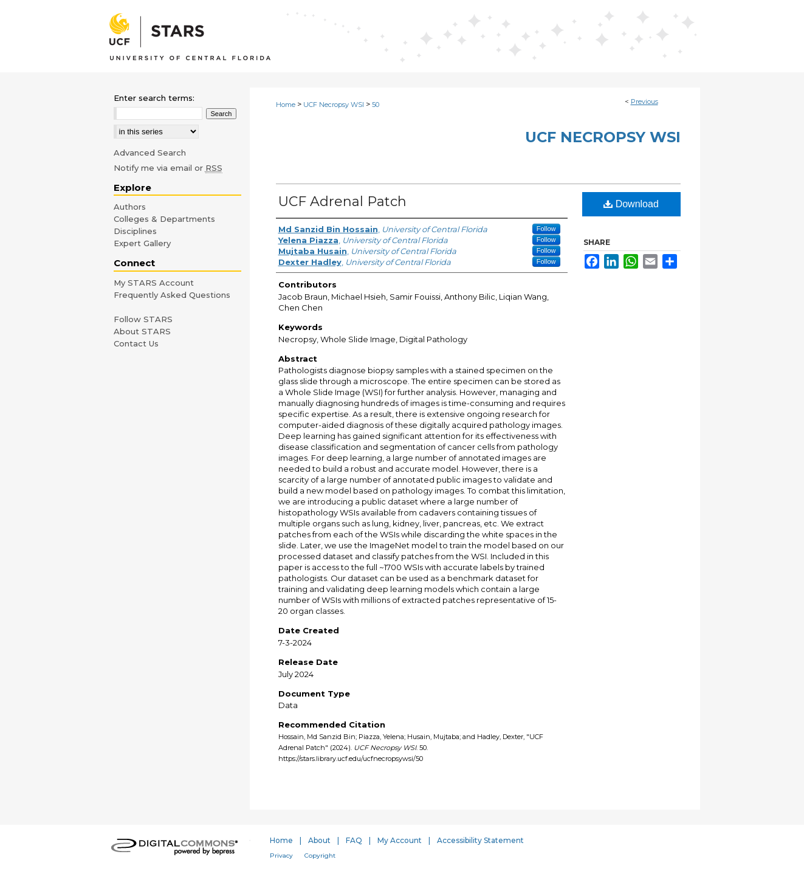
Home (285, 104)
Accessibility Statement (480, 840)
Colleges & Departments (164, 219)
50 (375, 104)
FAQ (354, 840)
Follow (546, 228)
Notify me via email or (168, 168)
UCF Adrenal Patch (342, 201)
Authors (130, 207)
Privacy (281, 855)
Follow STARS (143, 319)
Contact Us (136, 343)
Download (631, 204)
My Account (399, 840)
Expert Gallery (142, 243)
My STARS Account (154, 282)
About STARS (142, 331)
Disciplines (135, 231)
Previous (644, 101)
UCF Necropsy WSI (333, 104)
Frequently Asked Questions (172, 295)
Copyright (319, 855)
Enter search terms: (154, 98)
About (319, 840)
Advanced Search (150, 152)
